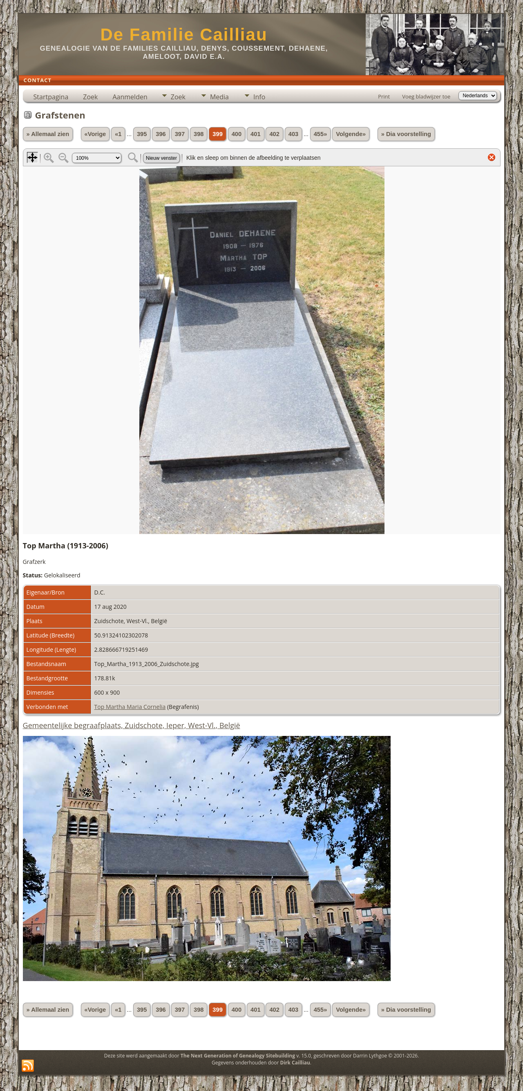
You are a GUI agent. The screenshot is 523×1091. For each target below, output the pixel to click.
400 (236, 134)
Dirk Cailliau (295, 1062)
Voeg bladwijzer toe (426, 96)
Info (259, 96)
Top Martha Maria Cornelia (130, 707)
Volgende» (351, 134)
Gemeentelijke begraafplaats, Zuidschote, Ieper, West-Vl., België (131, 725)
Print (384, 96)
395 (142, 134)
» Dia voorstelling (406, 134)
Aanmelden (129, 96)
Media (219, 96)
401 (255, 134)
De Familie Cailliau (183, 34)
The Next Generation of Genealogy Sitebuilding (238, 1055)
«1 (118, 134)
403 (293, 134)
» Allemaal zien (48, 134)
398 (198, 134)
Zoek (90, 96)
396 (160, 134)
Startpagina (51, 96)
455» (320, 134)
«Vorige (95, 134)
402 (274, 134)
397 (180, 134)
